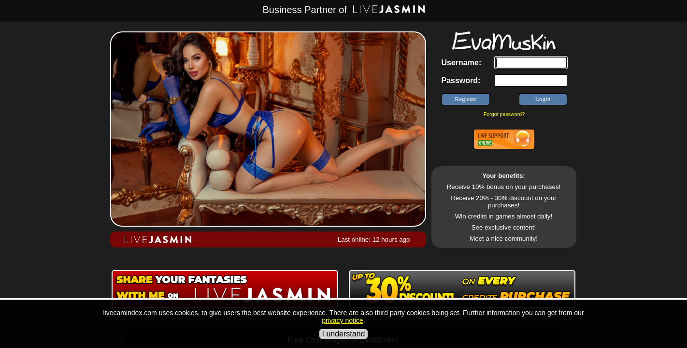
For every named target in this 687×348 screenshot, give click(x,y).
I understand (343, 334)
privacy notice (342, 320)
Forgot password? (504, 114)
